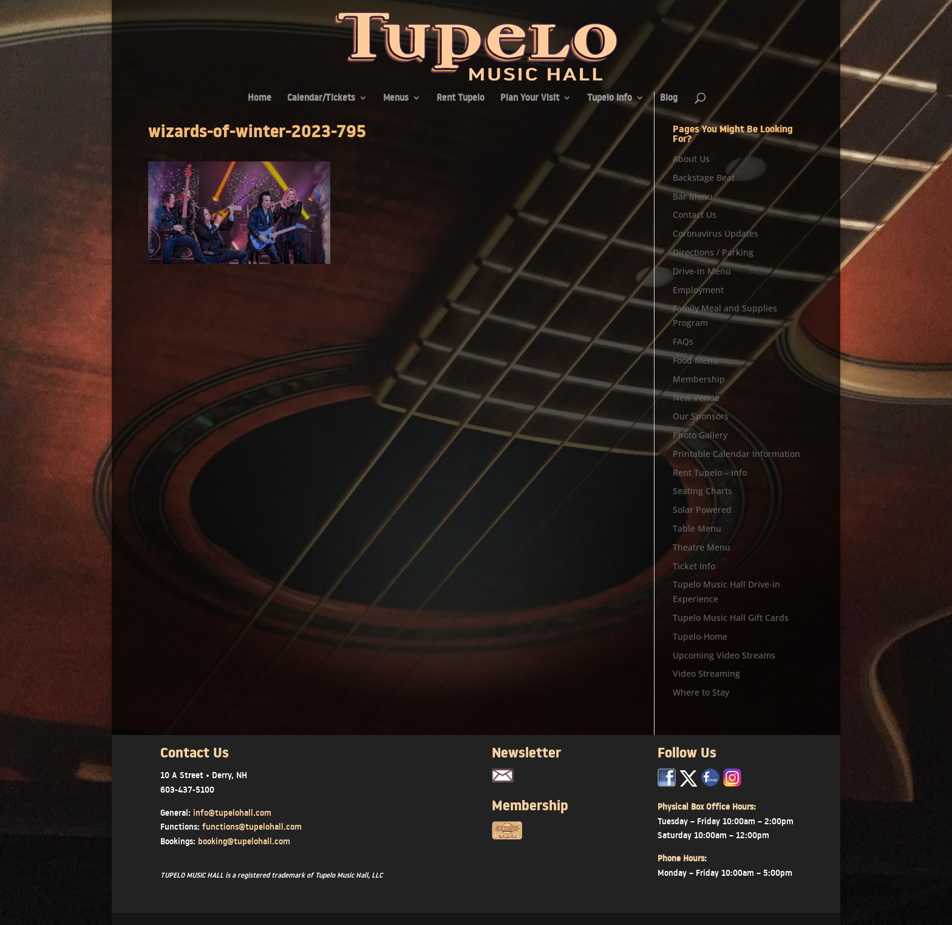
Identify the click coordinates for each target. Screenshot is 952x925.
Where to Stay (701, 692)
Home (259, 98)
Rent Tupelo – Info (710, 472)
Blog (669, 98)
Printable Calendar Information (736, 453)
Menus (396, 98)
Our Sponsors (701, 416)
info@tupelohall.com (232, 813)
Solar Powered (702, 509)
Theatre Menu (701, 547)
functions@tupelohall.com (252, 827)
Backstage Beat (704, 177)
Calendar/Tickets (321, 98)
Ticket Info (694, 566)
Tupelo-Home (700, 636)
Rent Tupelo (460, 98)
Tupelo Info (609, 98)
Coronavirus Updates (715, 233)
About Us (691, 158)
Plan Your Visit (529, 98)
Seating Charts (702, 490)
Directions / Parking (713, 252)
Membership (699, 379)
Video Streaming (706, 673)
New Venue (696, 397)
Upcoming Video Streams (724, 655)
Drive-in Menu (702, 271)
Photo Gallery (700, 435)
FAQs (683, 341)
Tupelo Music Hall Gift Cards (731, 617)
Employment (698, 290)
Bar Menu (693, 196)
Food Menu (695, 360)
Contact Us (694, 214)
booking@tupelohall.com (244, 841)
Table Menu (697, 528)
